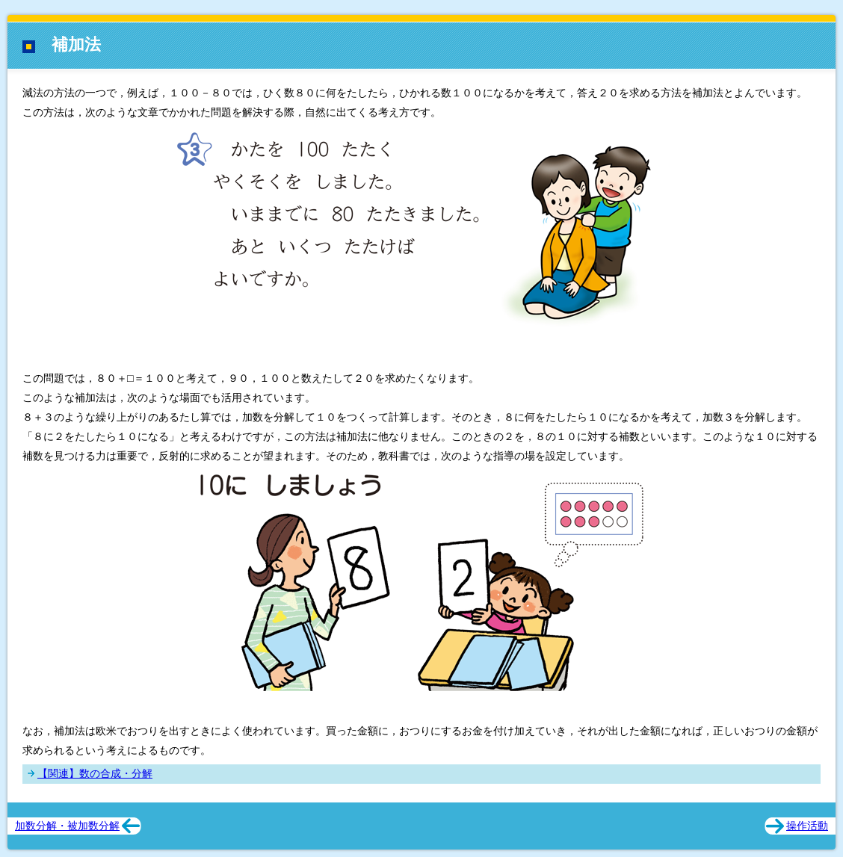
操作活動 (807, 826)
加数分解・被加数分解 (67, 826)
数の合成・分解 (115, 773)
